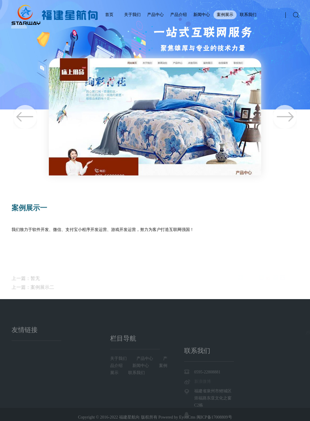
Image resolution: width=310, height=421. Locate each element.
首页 (109, 14)
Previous (25, 117)
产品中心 (155, 14)
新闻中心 (201, 14)
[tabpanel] (155, 54)
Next (285, 117)
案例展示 (225, 14)
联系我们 (248, 14)
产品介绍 (178, 14)
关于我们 (132, 14)
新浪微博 (202, 403)
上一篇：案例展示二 (33, 296)
